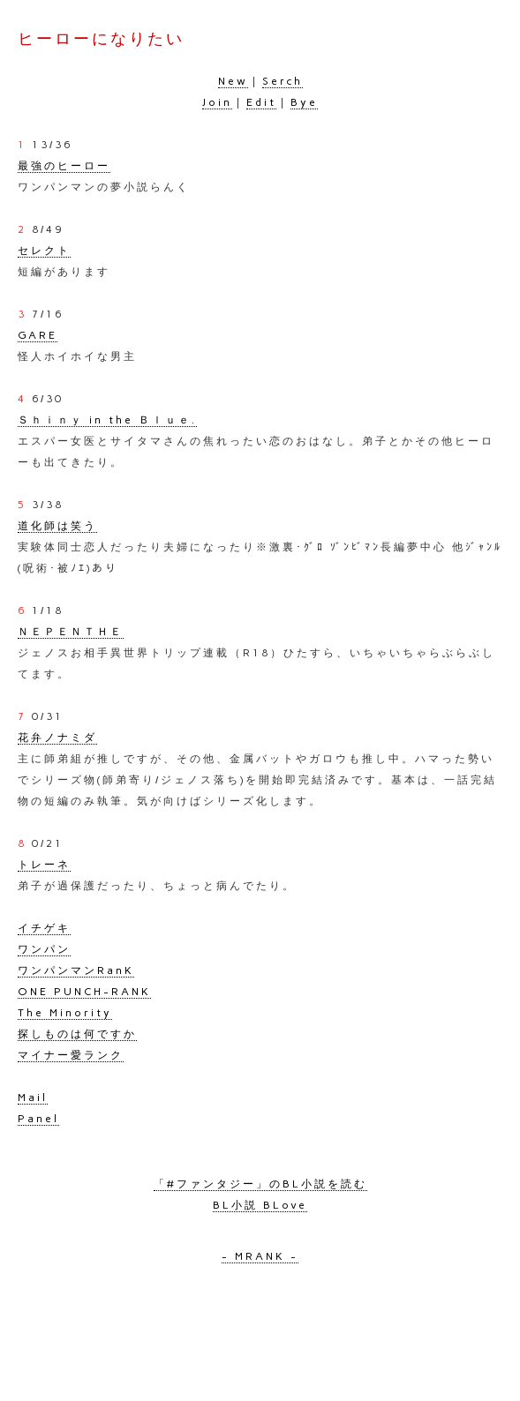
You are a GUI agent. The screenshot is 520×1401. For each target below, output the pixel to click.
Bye (304, 102)
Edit (261, 102)
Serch (282, 81)
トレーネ (44, 864)
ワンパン (44, 949)
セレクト (44, 250)
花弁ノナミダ (57, 737)
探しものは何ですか (77, 1034)
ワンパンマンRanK (76, 970)
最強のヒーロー (64, 166)
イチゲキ (44, 928)
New (233, 81)
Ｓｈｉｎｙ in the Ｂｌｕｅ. (107, 420)
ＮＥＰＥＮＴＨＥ (71, 632)
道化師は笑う (57, 526)
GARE (37, 335)
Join (217, 102)
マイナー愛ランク (71, 1055)
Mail (33, 1097)
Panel (38, 1119)
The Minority (65, 1013)
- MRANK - (260, 1256)
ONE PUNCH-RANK (84, 991)
